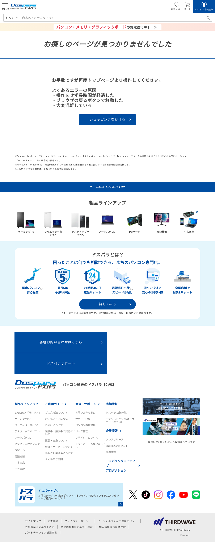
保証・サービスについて (59, 446)
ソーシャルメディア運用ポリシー (117, 521)
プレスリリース (114, 439)
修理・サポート (85, 404)
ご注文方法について (56, 412)
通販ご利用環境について (59, 453)
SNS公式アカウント (117, 445)
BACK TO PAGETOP (110, 187)
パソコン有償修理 (85, 425)
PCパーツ (20, 450)
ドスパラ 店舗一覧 (116, 412)
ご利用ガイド (54, 404)
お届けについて (54, 425)
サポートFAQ (82, 419)
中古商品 (20, 462)
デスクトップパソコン (27, 431)
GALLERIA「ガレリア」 (28, 412)
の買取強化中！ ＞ (106, 27)
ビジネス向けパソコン (27, 444)
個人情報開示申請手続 (112, 527)
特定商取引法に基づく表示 (77, 527)
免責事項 (52, 521)
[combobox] (116, 18)
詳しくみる (107, 304)
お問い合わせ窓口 (85, 412)
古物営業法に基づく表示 (40, 527)
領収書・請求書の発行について (60, 433)
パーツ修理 (81, 431)
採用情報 (111, 452)
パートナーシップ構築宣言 (41, 532)
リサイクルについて (86, 437)
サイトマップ (33, 521)
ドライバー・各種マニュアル (90, 445)
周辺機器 (20, 456)
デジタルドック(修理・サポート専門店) (120, 420)
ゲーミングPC (22, 419)
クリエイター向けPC (26, 425)
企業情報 (112, 430)
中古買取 (20, 469)
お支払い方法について (57, 419)
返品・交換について (56, 440)
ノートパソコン (23, 437)
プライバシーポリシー (77, 521)
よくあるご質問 (54, 459)
